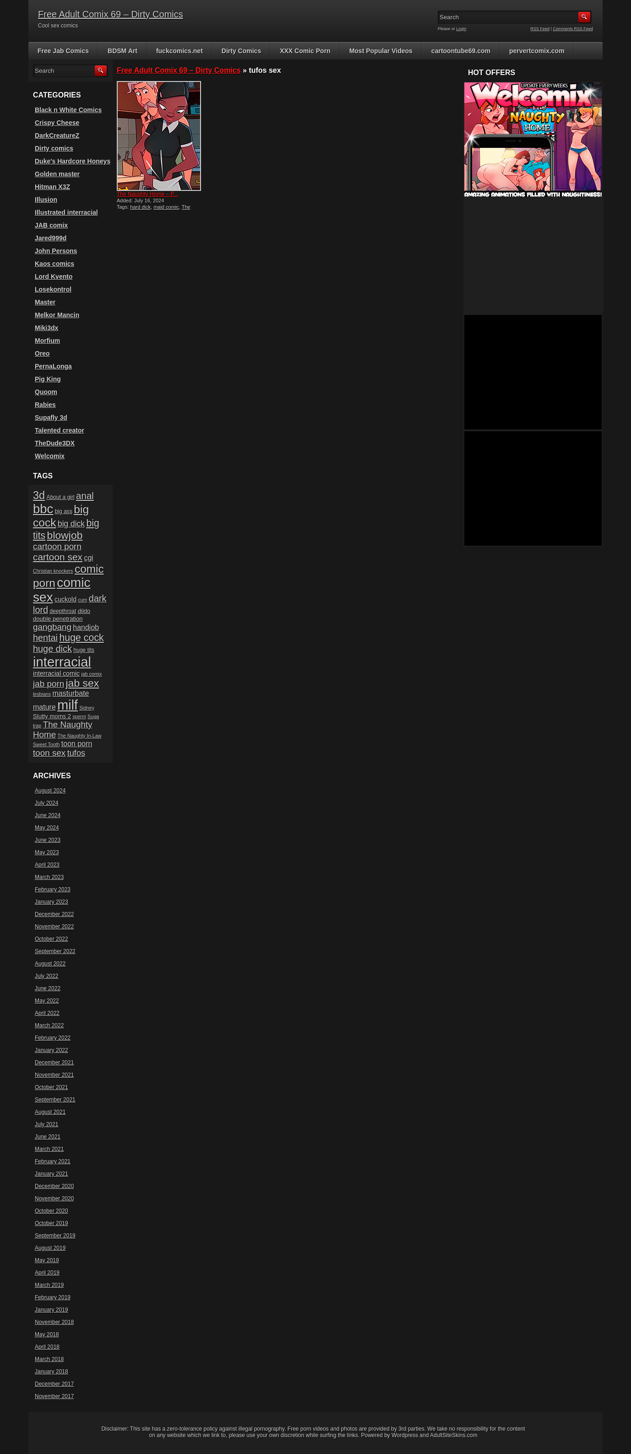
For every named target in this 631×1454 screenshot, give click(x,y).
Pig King (48, 379)
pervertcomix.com (537, 50)
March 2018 (49, 1359)
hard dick (140, 207)
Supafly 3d (51, 417)
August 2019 (50, 1248)
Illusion (46, 199)
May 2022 (47, 1001)
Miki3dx (46, 327)
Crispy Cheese (57, 122)
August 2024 (50, 790)
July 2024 (46, 803)
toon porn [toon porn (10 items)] (76, 744)
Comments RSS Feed (573, 29)
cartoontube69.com (460, 50)
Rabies (45, 404)
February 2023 (53, 889)
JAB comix (51, 225)
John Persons (56, 251)
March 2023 (49, 877)
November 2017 (54, 1396)
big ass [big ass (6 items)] (63, 511)
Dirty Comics (241, 50)
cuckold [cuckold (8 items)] (65, 599)
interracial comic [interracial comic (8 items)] (56, 673)
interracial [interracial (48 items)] (62, 661)
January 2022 (51, 1050)
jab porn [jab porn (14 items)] (48, 684)
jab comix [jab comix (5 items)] (92, 674)
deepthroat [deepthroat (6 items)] (63, 611)
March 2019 (49, 1285)
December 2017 (54, 1384)
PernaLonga (53, 366)
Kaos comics (54, 263)
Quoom (46, 392)
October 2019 (51, 1223)
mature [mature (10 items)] (44, 707)
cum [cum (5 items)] (82, 599)
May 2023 (47, 852)
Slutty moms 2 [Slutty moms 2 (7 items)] (52, 716)
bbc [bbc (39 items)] (43, 509)
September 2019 (55, 1235)
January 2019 (51, 1310)
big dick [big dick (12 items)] (71, 523)
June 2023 (47, 840)
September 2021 (55, 1099)
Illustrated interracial (66, 212)
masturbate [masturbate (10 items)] (70, 693)
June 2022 (47, 988)
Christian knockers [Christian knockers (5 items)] (53, 571)
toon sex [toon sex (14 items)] (49, 753)
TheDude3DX (55, 443)
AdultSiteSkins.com (453, 1435)
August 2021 (50, 1112)
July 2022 (46, 976)
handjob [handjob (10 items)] (86, 627)
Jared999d (50, 238)
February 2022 (53, 1038)
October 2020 (51, 1211)
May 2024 (47, 828)
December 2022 (54, 914)
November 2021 (54, 1075)
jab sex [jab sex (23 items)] (82, 683)
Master (45, 302)
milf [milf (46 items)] (67, 705)
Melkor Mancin (57, 315)
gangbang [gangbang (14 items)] (52, 627)
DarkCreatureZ (57, 135)
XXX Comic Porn (305, 50)
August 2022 (50, 963)
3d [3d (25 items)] (39, 495)
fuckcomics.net (179, 50)
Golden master (57, 174)
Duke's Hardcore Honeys (72, 161)
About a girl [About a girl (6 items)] (61, 497)
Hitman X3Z (52, 186)
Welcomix (50, 456)
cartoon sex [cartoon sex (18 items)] (57, 557)
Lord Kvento (53, 276)
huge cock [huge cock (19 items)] (82, 637)
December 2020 (54, 1186)
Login (462, 29)
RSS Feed (540, 29)
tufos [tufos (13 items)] (76, 753)
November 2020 (54, 1198)
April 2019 (47, 1273)
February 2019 (53, 1297)
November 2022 (54, 926)
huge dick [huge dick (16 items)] (52, 649)
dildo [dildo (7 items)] (84, 611)
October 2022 (51, 939)
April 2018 (47, 1347)
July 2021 (46, 1124)
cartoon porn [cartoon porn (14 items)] (57, 546)
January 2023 (51, 902)
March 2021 (49, 1149)
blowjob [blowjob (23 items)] (65, 535)
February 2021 (53, 1161)
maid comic (166, 207)
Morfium (47, 340)
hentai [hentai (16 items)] (45, 638)
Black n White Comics (68, 110)
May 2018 (47, 1334)
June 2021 (47, 1137)
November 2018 (54, 1322)
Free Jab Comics (63, 50)
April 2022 (47, 1013)
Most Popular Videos (381, 50)
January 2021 (51, 1174)
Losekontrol (53, 289)
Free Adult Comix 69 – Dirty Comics (110, 14)
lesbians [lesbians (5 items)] (42, 694)
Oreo (42, 353)
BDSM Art (122, 50)
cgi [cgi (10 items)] (88, 558)
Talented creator (59, 430)
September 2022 (55, 951)
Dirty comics (54, 148)
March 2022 (49, 1025)
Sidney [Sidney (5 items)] (86, 708)
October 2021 (51, 1087)
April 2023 (47, 865)
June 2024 (47, 815)
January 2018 (51, 1371)
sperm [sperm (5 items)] (79, 716)
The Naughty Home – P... (147, 194)
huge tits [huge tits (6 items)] (83, 650)
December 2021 (54, 1062)
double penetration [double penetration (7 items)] (58, 618)
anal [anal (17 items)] (85, 495)
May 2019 (47, 1260)
